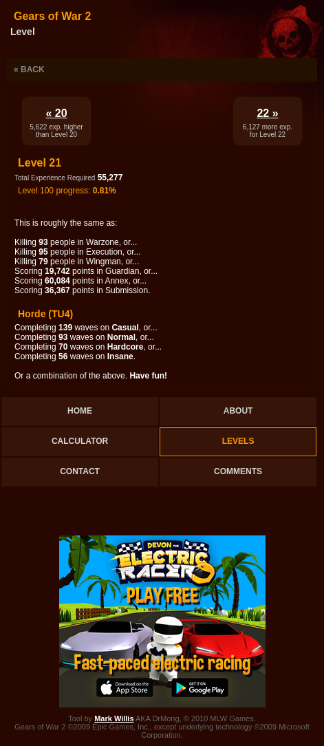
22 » (267, 113)
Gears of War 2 (52, 16)
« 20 (56, 113)
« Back (29, 69)
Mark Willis (113, 718)
